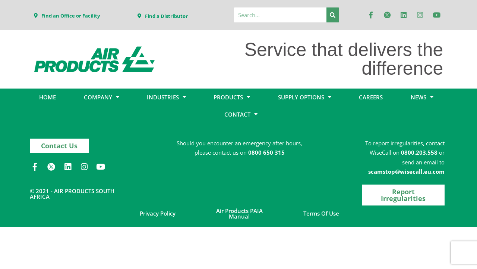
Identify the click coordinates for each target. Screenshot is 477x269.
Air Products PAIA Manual (239, 213)
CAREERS (371, 97)
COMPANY (101, 96)
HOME (47, 97)
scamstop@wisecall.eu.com (406, 171)
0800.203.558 (419, 152)
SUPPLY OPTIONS (304, 96)
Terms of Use (321, 213)
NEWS (422, 96)
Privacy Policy (158, 213)
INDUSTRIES (166, 96)
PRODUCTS (232, 96)
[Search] (332, 14)
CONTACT (241, 114)
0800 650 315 (266, 152)
